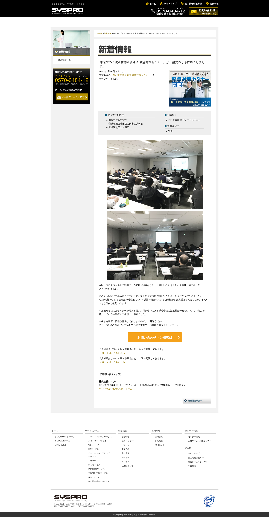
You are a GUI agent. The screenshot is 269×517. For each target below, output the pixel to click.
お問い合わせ (61, 444)
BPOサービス (94, 464)
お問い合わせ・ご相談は (154, 337)
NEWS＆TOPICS (62, 440)
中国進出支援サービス (98, 472)
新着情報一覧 (64, 60)
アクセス (125, 460)
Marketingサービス (96, 468)
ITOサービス (93, 476)
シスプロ (135, 514)
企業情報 (122, 429)
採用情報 (155, 429)
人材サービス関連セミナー (199, 440)
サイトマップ (194, 452)
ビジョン (125, 444)
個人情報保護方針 (196, 457)
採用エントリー (161, 444)
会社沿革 (125, 452)
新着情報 (107, 33)
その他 (188, 446)
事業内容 (125, 448)
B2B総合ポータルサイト (99, 480)
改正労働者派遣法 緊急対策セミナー (131, 75)
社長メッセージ (128, 440)
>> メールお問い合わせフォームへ (116, 387)
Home (99, 33)
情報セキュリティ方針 (197, 461)
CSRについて (127, 465)
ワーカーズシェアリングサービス (99, 453)
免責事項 (192, 465)
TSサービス (93, 459)
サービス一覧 (92, 429)
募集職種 (159, 440)
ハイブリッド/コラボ (97, 440)
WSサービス (93, 444)
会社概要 (125, 456)
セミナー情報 (191, 429)
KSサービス (93, 448)
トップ (55, 429)
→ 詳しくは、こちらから (112, 352)
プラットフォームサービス (100, 435)
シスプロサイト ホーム (65, 435)
